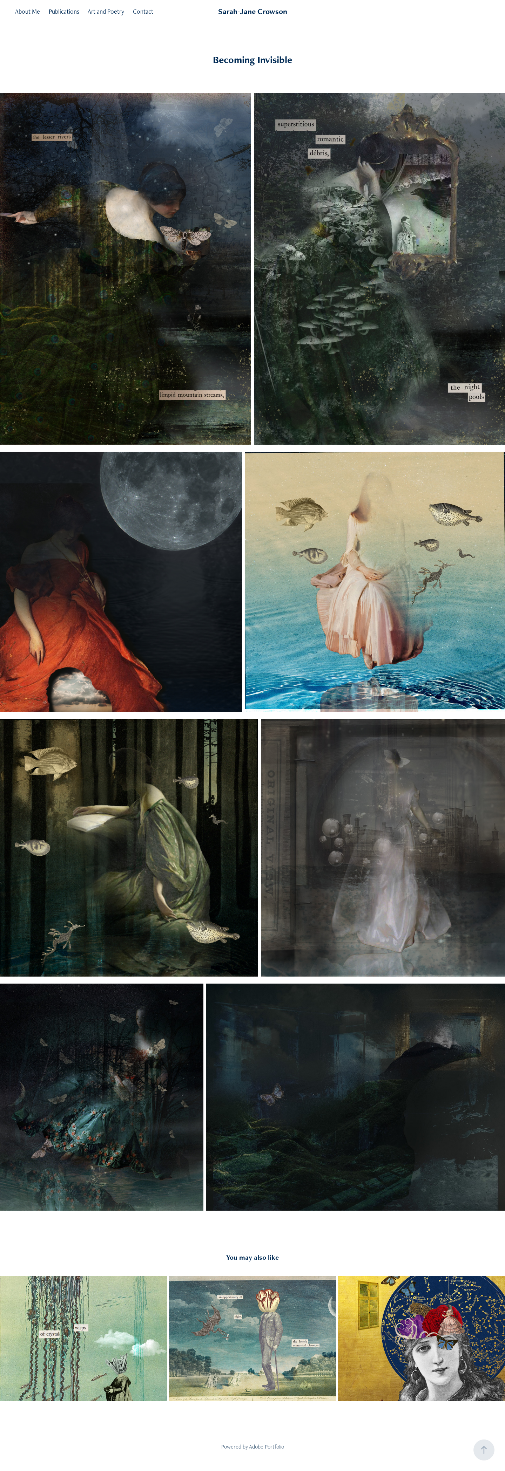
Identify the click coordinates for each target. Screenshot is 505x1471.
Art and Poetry (106, 11)
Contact (143, 11)
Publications (64, 11)
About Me (27, 11)
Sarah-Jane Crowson (252, 11)
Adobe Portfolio (266, 1446)
